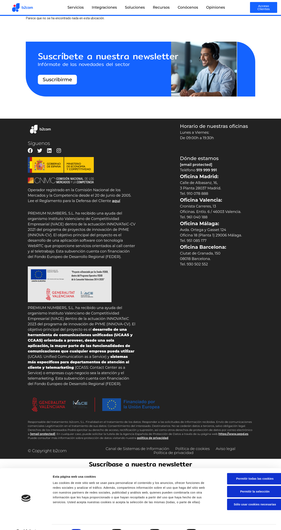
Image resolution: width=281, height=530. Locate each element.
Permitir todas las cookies (247, 468)
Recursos (161, 7)
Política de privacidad (173, 453)
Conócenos (188, 7)
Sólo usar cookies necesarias (247, 494)
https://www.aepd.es (233, 434)
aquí (116, 201)
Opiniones (215, 7)
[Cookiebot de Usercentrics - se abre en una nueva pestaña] (26, 522)
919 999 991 (206, 170)
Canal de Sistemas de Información (135, 449)
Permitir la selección (247, 481)
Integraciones (104, 7)
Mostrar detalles (216, 522)
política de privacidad (152, 438)
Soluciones (135, 7)
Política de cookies (194, 449)
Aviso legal (228, 449)
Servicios (75, 7)
